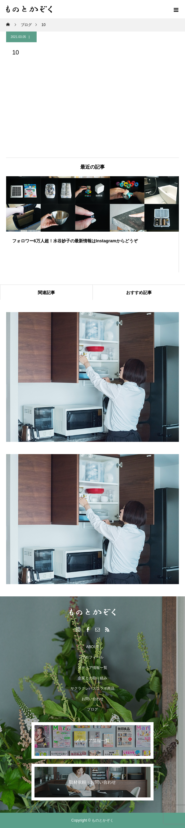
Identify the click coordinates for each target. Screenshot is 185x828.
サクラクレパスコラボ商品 (92, 688)
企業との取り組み (92, 678)
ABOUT (92, 647)
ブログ (92, 709)
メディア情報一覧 (92, 668)
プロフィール (92, 657)
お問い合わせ (92, 699)
